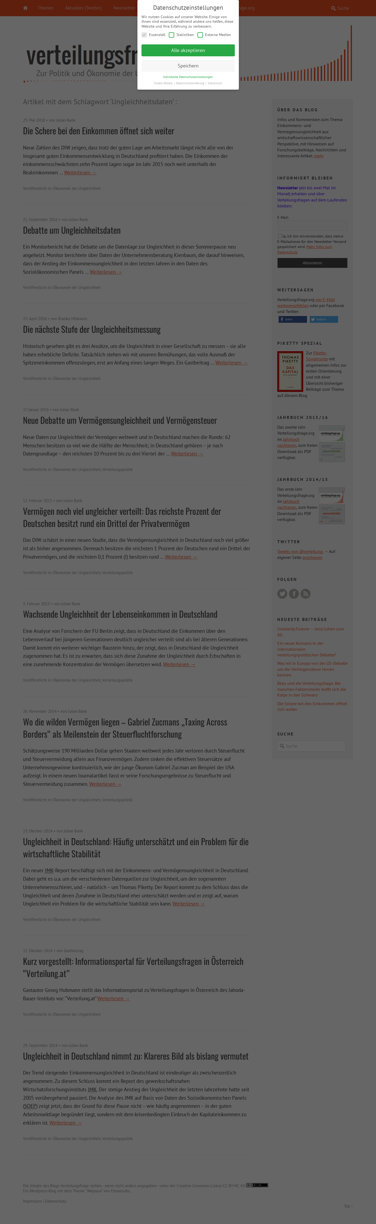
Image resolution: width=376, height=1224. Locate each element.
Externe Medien (214, 33)
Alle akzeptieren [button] (188, 49)
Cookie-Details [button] (163, 82)
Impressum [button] (215, 82)
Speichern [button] (188, 64)
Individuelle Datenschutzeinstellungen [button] (188, 75)
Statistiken (181, 33)
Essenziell (153, 33)
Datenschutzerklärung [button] (190, 82)
